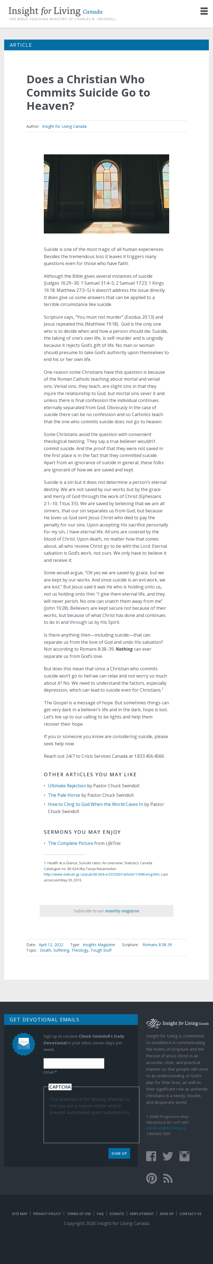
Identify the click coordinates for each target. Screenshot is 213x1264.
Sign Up (119, 1153)
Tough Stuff (100, 950)
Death (45, 950)
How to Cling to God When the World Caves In (95, 804)
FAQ (100, 1213)
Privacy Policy (47, 1213)
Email (50, 1072)
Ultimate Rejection (67, 786)
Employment (142, 1213)
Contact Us (190, 1213)
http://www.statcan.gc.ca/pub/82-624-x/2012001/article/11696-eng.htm (101, 874)
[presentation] (91, 1126)
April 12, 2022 (51, 944)
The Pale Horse (64, 795)
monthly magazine (122, 910)
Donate (117, 1213)
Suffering (61, 950)
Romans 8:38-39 (157, 944)
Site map (19, 1213)
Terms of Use (79, 1213)
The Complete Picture (70, 843)
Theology (79, 950)
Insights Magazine (99, 944)
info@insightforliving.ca (166, 1127)
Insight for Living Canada (64, 126)
